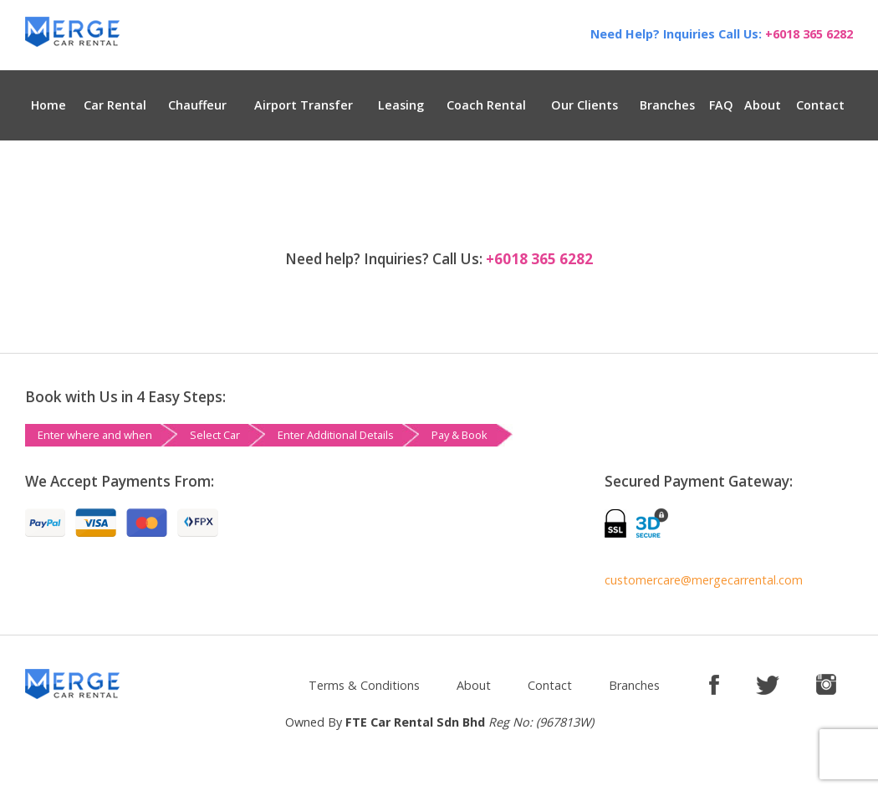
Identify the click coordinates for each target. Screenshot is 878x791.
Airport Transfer (303, 105)
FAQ (721, 105)
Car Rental (115, 105)
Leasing (401, 105)
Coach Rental (486, 105)
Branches (667, 105)
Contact (820, 105)
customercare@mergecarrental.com (704, 580)
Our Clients (584, 105)
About (762, 105)
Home (48, 105)
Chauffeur (197, 105)
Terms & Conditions (364, 685)
